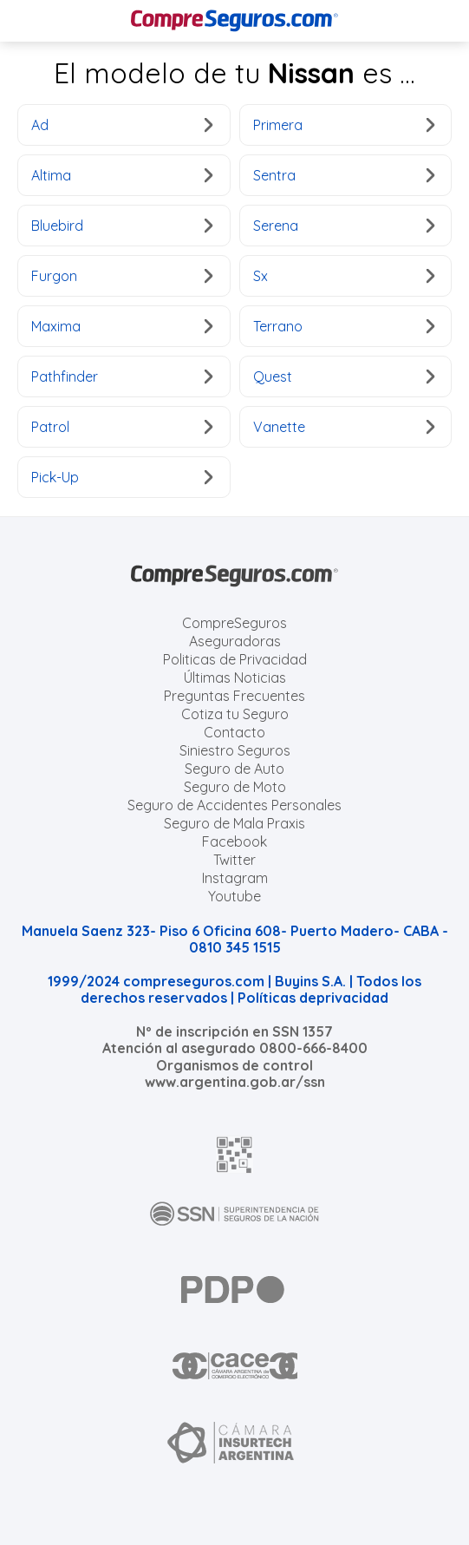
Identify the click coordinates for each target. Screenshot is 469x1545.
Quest (344, 376)
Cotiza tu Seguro (235, 714)
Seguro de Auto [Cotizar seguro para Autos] (234, 769)
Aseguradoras (235, 641)
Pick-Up (122, 477)
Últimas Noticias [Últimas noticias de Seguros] (235, 677)
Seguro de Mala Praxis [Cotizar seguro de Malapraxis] (234, 823)
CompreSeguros (234, 623)
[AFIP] (235, 1154)
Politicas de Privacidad (235, 659)
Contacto (234, 732)
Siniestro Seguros (234, 750)
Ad (122, 125)
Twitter (234, 860)
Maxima (122, 326)
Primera (344, 125)
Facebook (234, 841)
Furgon (122, 276)
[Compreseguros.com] (235, 21)
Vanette (344, 426)
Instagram (235, 878)
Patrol (122, 426)
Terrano (344, 326)
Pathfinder (122, 376)
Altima (122, 175)
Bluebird (122, 225)
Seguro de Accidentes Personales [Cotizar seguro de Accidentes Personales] (234, 805)
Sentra (344, 175)
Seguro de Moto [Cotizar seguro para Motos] (235, 787)
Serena (344, 225)
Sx (344, 276)
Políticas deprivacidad (313, 997)
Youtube (234, 896)
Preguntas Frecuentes (234, 696)
